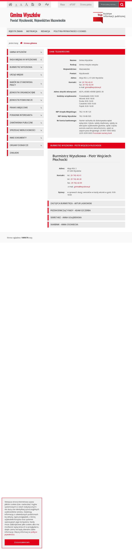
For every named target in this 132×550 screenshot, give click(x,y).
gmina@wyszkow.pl (93, 87)
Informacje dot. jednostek (20, 247)
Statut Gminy (15, 260)
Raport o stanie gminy (19, 130)
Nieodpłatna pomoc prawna (21, 476)
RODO (12, 482)
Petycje (13, 454)
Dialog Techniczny (17, 357)
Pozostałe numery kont (102, 133)
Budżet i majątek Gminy (19, 274)
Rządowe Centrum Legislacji (21, 333)
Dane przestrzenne (17, 303)
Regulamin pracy (16, 165)
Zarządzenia (15, 113)
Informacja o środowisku (20, 423)
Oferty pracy (15, 181)
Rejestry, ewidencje (18, 406)
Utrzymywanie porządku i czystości (24, 286)
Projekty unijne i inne (18, 412)
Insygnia (13, 75)
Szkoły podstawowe (18, 200)
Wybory (13, 291)
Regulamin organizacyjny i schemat (24, 148)
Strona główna (28, 43)
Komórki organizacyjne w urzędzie (24, 160)
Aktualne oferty (16, 387)
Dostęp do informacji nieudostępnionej (18, 435)
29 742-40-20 (76, 179)
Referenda (14, 297)
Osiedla (13, 242)
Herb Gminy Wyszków (19, 64)
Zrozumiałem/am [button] (22, 542)
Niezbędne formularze (19, 187)
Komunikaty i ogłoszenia (20, 443)
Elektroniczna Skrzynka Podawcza (23, 327)
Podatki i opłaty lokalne (19, 280)
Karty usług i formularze (19, 321)
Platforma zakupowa (18, 374)
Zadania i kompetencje (19, 107)
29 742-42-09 (88, 85)
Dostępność (15, 81)
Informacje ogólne (17, 58)
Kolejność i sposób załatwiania (22, 316)
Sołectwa (13, 236)
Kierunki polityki (16, 417)
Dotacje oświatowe (18, 470)
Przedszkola (15, 206)
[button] (86, 145)
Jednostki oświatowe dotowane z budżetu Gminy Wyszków (23, 488)
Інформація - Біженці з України (23, 495)
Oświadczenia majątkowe (20, 429)
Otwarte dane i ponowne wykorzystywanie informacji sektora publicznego (21, 462)
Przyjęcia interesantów (19, 124)
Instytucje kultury (17, 211)
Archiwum (14, 352)
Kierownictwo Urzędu (18, 154)
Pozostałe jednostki (18, 223)
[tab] (86, 145)
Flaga (12, 69)
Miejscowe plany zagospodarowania (17, 267)
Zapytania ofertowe (18, 368)
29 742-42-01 (87, 82)
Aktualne (13, 346)
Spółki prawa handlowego (20, 217)
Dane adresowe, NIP (18, 143)
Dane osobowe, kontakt (20, 101)
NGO (12, 448)
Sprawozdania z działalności (21, 118)
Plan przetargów (16, 363)
